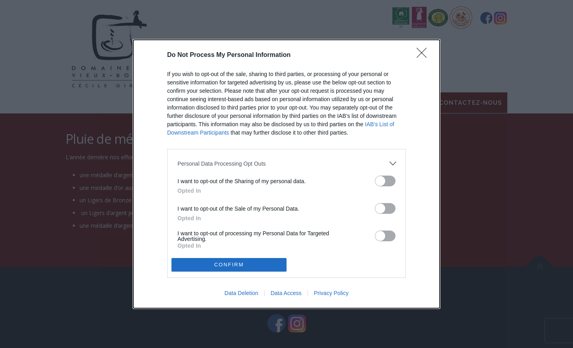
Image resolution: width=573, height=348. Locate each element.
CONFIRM (229, 265)
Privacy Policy (331, 293)
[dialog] (286, 174)
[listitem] (286, 163)
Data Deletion (241, 293)
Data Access (286, 293)
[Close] (424, 55)
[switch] (385, 181)
